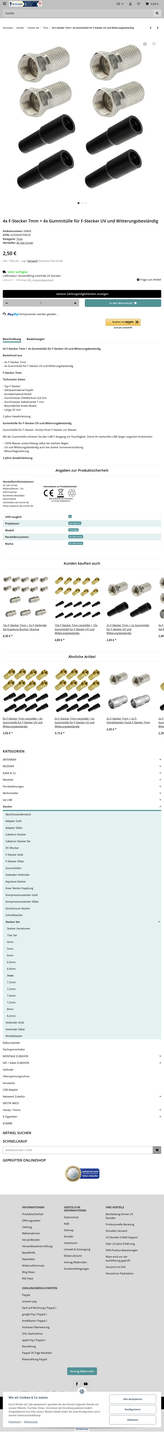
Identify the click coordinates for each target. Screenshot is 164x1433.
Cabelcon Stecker (16, 834)
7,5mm (11, 1002)
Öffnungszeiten (31, 1220)
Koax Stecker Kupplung (19, 888)
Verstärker (9, 1083)
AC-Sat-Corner (75, 536)
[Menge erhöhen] (75, 303)
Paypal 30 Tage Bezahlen (37, 1352)
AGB (66, 1223)
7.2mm (11, 982)
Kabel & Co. (10, 773)
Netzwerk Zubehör (14, 1096)
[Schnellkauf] (78, 1150)
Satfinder (8, 1069)
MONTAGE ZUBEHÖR (15, 1056)
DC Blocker (12, 848)
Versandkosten (31, 1239)
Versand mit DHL (116, 1267)
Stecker (7, 806)
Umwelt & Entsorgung (77, 1249)
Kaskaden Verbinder (18, 874)
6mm (10, 955)
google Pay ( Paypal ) (34, 1314)
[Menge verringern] (7, 303)
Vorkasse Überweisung (35, 1327)
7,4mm (11, 995)
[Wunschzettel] (138, 3)
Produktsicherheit (32, 1214)
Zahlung (27, 1227)
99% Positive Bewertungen (122, 1250)
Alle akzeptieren (132, 1399)
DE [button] (118, 4)
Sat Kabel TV (74, 523)
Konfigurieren (132, 1409)
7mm (19, 239)
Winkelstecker (14, 1036)
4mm (10, 942)
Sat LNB (7, 800)
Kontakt (68, 1236)
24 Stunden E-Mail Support (122, 1237)
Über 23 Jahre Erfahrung (120, 1243)
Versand (32, 261)
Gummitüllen (13, 868)
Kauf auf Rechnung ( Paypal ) (39, 1307)
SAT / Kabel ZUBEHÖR (16, 1062)
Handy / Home (11, 1110)
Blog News (28, 1272)
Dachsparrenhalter (14, 1049)
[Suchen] (78, 13)
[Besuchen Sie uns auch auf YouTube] (85, 1384)
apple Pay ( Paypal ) (33, 1340)
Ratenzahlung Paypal (34, 1359)
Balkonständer (11, 1042)
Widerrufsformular (33, 1265)
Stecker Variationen (18, 928)
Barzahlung (29, 1346)
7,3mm (11, 989)
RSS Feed (27, 1278)
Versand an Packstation (120, 1273)
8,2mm (11, 1016)
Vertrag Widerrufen (75, 1262)
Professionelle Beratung (120, 1224)
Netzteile (8, 779)
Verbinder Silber (15, 1029)
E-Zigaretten (10, 1116)
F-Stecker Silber (15, 861)
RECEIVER (8, 766)
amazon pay (29, 1301)
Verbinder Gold (15, 1022)
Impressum (70, 1243)
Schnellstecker (14, 915)
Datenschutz (71, 1217)
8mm (10, 1009)
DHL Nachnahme (32, 1333)
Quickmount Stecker (18, 908)
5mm (10, 948)
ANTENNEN (9, 759)
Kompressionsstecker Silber (22, 901)
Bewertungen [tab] (36, 339)
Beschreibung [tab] (12, 339)
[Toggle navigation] (4, 2)
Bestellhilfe (28, 1252)
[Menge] (41, 303)
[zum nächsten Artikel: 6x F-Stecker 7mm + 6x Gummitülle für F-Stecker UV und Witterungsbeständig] (157, 28)
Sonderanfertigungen (76, 1268)
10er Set (12, 935)
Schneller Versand (116, 1231)
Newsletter (28, 1259)
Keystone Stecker (16, 881)
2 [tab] (82, 203)
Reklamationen (31, 1233)
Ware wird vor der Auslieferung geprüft (118, 1258)
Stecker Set (13, 922)
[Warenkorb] (152, 3)
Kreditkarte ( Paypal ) (34, 1320)
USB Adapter (10, 1089)
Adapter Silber (14, 827)
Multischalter (10, 793)
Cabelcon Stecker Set (18, 841)
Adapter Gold (13, 821)
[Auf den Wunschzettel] (154, 44)
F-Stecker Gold (14, 854)
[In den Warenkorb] (123, 303)
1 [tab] (78, 203)
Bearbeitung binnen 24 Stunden (119, 1216)
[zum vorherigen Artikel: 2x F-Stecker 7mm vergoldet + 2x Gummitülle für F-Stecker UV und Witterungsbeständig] (150, 28)
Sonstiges (73, 529)
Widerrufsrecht (73, 1255)
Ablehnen (132, 1419)
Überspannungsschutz (16, 1076)
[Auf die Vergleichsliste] (145, 44)
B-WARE (7, 1123)
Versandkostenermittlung (37, 1246)
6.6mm (11, 962)
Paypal (26, 1295)
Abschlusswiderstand (18, 814)
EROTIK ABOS (11, 1103)
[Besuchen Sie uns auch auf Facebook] (77, 1384)
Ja (70, 516)
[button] (130, 3)
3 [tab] (85, 203)
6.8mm (11, 968)
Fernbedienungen (13, 786)
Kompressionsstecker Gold (22, 895)
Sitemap (69, 1230)
